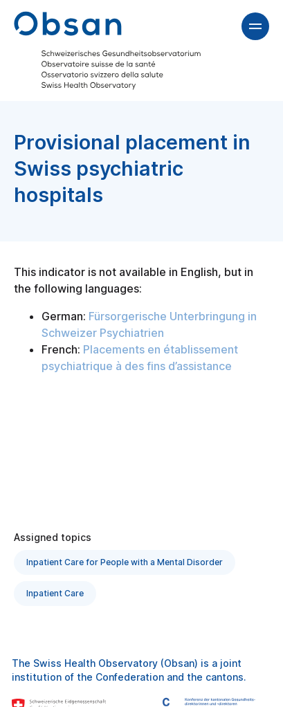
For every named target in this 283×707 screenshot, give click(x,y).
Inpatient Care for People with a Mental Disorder (124, 562)
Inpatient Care (55, 593)
